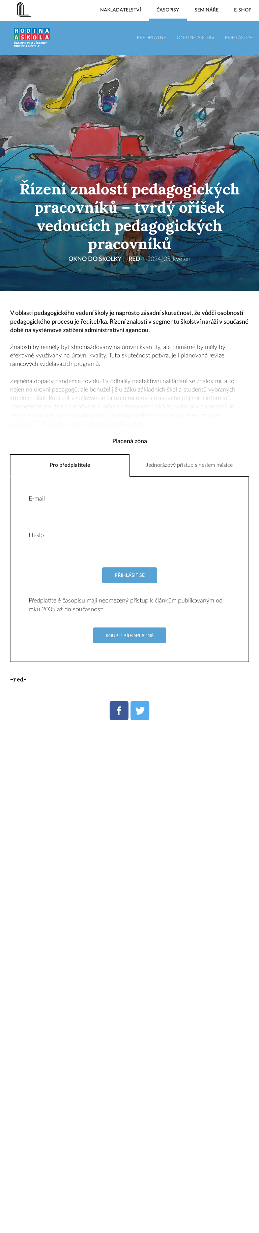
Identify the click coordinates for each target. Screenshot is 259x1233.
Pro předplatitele (70, 465)
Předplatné (151, 37)
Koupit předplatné (130, 636)
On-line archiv (195, 37)
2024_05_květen (169, 259)
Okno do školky (94, 259)
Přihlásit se (239, 37)
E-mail (37, 500)
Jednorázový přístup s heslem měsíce (189, 465)
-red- (134, 259)
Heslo (36, 536)
